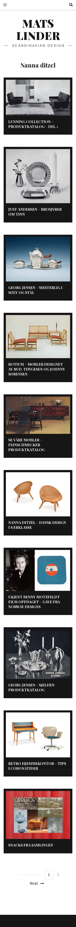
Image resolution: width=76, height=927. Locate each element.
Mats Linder (38, 29)
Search (69, 4)
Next (37, 883)
